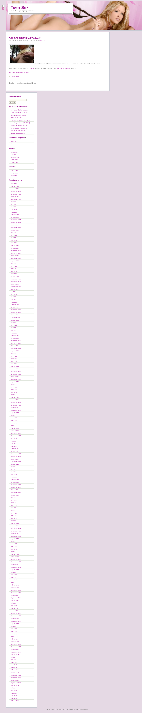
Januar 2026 (15, 189)
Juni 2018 (14, 418)
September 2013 (16, 536)
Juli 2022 (13, 292)
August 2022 (15, 289)
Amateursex (14, 152)
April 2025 (14, 209)
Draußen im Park (16, 117)
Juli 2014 (13, 510)
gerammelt (66, 68)
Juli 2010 (13, 626)
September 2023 (16, 258)
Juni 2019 (14, 387)
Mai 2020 (14, 358)
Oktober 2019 (15, 377)
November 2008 (16, 677)
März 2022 (14, 302)
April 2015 (14, 505)
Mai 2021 (14, 328)
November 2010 (16, 616)
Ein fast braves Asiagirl (18, 130)
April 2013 (14, 549)
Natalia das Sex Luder (18, 133)
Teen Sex (20, 7)
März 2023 (14, 274)
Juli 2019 (13, 384)
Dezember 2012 (16, 559)
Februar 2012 (15, 585)
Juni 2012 (14, 575)
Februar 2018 (15, 428)
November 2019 (16, 374)
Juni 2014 (14, 513)
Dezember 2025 (16, 191)
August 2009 (15, 654)
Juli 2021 (13, 323)
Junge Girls (14, 173)
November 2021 (16, 312)
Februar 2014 (15, 523)
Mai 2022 (14, 297)
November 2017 (16, 436)
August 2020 (15, 351)
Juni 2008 (14, 690)
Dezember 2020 (16, 340)
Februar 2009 (15, 670)
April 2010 (14, 634)
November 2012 (16, 562)
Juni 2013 (14, 544)
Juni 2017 (14, 438)
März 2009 (14, 667)
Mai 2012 (14, 577)
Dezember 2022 (16, 279)
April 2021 (14, 330)
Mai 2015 (14, 502)
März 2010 (14, 636)
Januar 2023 (15, 276)
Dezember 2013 (16, 528)
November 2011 (16, 593)
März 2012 (14, 582)
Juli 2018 (13, 415)
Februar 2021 (15, 335)
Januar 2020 (15, 369)
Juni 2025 (14, 204)
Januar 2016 (15, 482)
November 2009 (16, 647)
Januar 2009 (15, 672)
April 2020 (14, 361)
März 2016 (14, 477)
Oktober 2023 (15, 255)
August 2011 (15, 600)
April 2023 (14, 271)
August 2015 (15, 495)
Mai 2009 (14, 662)
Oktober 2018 (15, 407)
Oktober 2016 (15, 459)
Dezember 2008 (16, 675)
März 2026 (14, 184)
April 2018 (14, 423)
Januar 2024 (15, 248)
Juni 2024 (14, 235)
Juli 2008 (13, 688)
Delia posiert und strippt (18, 115)
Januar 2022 (15, 307)
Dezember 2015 (16, 485)
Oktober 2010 (15, 618)
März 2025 (14, 212)
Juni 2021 (14, 325)
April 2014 (14, 518)
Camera (59, 68)
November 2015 (16, 487)
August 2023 (15, 261)
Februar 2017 (15, 448)
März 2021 (14, 333)
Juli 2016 (13, 466)
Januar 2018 (15, 431)
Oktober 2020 (15, 346)
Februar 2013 (15, 554)
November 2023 (16, 253)
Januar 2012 (15, 587)
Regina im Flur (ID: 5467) (19, 125)
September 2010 (16, 621)
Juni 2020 (14, 356)
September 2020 (16, 348)
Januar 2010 (15, 641)
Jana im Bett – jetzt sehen (19, 128)
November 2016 (16, 456)
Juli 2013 (13, 541)
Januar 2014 (15, 526)
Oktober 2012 (15, 564)
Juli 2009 (13, 657)
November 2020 (16, 343)
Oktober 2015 (15, 490)
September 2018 (16, 410)
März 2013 (14, 551)
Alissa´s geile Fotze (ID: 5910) (20, 123)
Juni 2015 (14, 500)
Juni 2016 (14, 469)
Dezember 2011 (16, 590)
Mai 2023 (14, 268)
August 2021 (15, 320)
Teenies (31, 68)
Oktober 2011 (15, 595)
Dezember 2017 (16, 433)
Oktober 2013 (15, 533)
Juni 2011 (14, 605)
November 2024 (16, 222)
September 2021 (16, 317)
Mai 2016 (14, 472)
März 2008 (14, 698)
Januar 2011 (15, 611)
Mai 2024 (14, 238)
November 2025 (16, 194)
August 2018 (15, 412)
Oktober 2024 (15, 225)
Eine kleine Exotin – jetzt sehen (20, 120)
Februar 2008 (15, 701)
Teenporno (14, 175)
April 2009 (14, 665)
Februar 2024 (15, 245)
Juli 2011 (13, 603)
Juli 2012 (13, 572)
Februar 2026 (15, 186)
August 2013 (15, 539)
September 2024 (16, 227)
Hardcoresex (15, 157)
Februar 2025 (15, 214)
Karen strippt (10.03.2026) (19, 112)
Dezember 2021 (16, 310)
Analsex (13, 154)
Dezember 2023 (16, 250)
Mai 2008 (14, 693)
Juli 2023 (13, 263)
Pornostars (14, 162)
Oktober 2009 (15, 649)
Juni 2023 (14, 266)
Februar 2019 (15, 397)
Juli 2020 (13, 353)
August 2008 (15, 685)
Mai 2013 (14, 546)
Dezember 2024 (16, 220)
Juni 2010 (14, 629)
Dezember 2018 (16, 402)
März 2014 (14, 520)
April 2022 (14, 299)
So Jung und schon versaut (19, 110)
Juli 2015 (13, 497)
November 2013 (16, 531)
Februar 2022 (15, 304)
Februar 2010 (15, 639)
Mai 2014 (14, 515)
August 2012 (15, 569)
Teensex (13, 144)
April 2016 (14, 474)
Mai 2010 (14, 631)
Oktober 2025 (15, 196)
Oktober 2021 (15, 315)
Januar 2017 (15, 451)
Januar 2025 (15, 217)
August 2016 (15, 464)
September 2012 (16, 567)
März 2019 (14, 394)
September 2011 (16, 598)
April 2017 (14, 443)
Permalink (15, 77)
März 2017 (14, 446)
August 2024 (15, 230)
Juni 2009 (14, 659)
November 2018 (16, 405)
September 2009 (16, 652)
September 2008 (16, 683)
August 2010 (15, 623)
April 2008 (14, 695)
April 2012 (14, 580)
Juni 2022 (14, 294)
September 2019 (16, 379)
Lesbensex (14, 159)
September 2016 (16, 461)
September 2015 (16, 492)
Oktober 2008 (15, 680)
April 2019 (14, 392)
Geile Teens (14, 170)
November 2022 (16, 281)
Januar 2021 (15, 338)
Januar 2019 (15, 400)
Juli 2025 (13, 201)
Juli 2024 (13, 232)
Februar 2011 (15, 608)
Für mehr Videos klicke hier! (19, 72)
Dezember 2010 (16, 613)
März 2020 (14, 364)
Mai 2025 (14, 207)
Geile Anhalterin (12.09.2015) (25, 38)
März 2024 (14, 243)
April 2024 (14, 240)
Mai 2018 (14, 420)
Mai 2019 (14, 389)
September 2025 (16, 199)
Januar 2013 (15, 556)
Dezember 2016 (16, 454)
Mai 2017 (14, 441)
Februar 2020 (15, 366)
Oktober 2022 (15, 284)
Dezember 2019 (16, 371)
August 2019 (15, 382)
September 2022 (16, 286)
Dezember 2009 (16, 644)
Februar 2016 (15, 479)
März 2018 (14, 425)
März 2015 (14, 508)
